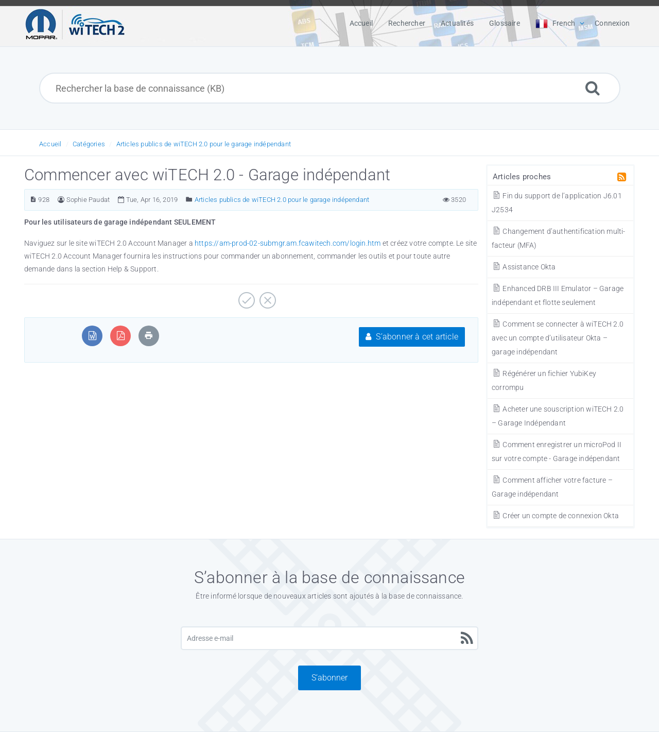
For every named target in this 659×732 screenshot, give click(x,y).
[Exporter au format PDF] (121, 335)
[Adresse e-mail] (329, 638)
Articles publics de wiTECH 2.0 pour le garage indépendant (203, 144)
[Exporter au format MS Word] (92, 335)
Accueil (50, 144)
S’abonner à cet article (412, 337)
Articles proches (522, 176)
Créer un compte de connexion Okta (555, 516)
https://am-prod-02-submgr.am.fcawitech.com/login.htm (287, 243)
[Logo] (75, 23)
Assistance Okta (524, 267)
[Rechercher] (592, 88)
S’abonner (329, 678)
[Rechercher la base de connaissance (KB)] (329, 88)
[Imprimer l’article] (148, 335)
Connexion (612, 23)
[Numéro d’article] (33, 199)
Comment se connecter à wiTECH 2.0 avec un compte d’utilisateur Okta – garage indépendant (557, 338)
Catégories (89, 144)
